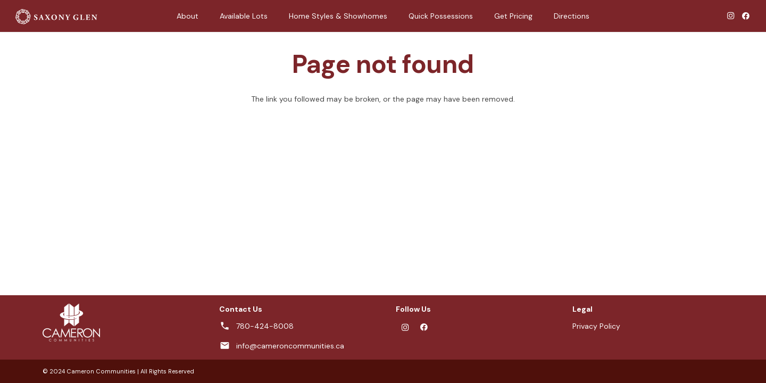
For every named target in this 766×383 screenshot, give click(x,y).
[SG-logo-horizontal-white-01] (56, 16)
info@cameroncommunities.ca (290, 346)
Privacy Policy (596, 326)
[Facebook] (745, 16)
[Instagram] (730, 16)
